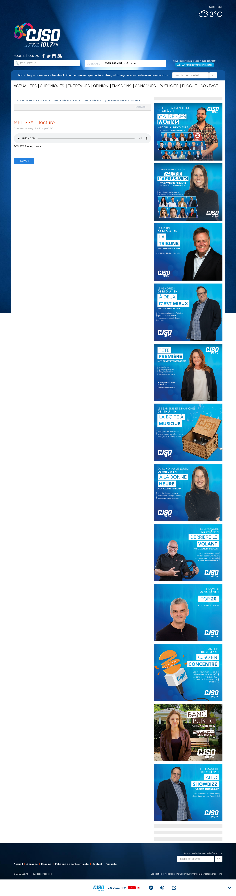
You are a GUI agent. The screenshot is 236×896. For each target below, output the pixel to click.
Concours (145, 86)
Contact (34, 55)
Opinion (100, 86)
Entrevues (79, 86)
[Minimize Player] (229, 888)
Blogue (189, 86)
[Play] (151, 888)
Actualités (25, 86)
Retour (23, 161)
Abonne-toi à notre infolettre (203, 853)
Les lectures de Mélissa (57, 101)
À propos (32, 864)
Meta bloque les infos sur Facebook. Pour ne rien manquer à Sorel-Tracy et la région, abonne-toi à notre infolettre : (117, 75)
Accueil (19, 55)
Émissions (121, 86)
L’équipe (46, 864)
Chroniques (52, 86)
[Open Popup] (174, 888)
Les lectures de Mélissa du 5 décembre (95, 101)
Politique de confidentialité (72, 864)
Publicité (169, 86)
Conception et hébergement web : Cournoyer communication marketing (186, 874)
